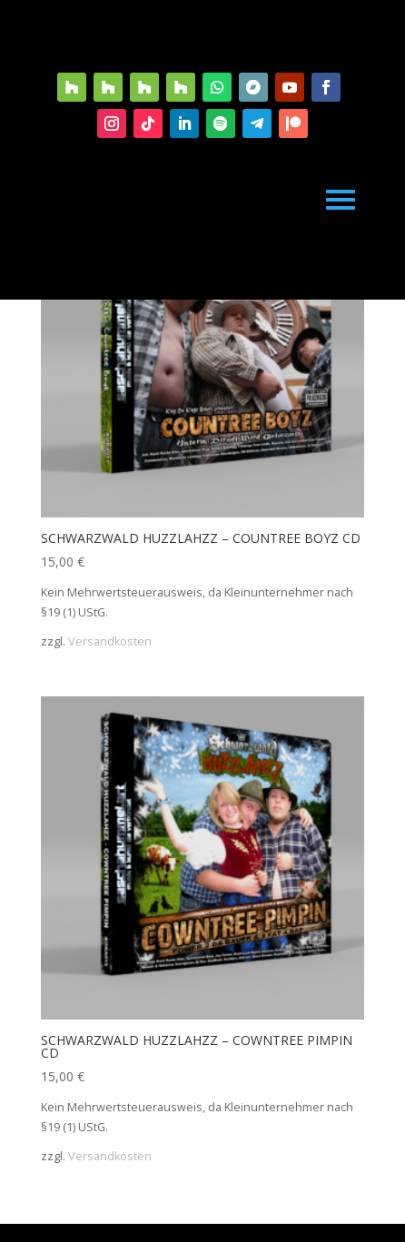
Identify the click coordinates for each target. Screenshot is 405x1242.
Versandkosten (110, 641)
